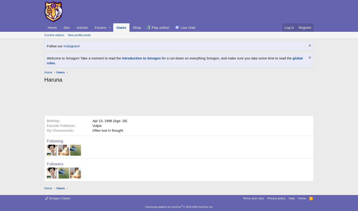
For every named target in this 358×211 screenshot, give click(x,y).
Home (52, 27)
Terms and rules (253, 198)
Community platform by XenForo (179, 207)
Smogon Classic (58, 198)
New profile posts (79, 35)
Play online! (160, 27)
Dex (67, 27)
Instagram (71, 46)
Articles (82, 27)
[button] (110, 27)
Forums (100, 27)
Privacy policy (276, 198)
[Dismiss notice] (309, 46)
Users (121, 27)
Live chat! (188, 27)
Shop (137, 27)
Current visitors (54, 35)
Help (292, 198)
